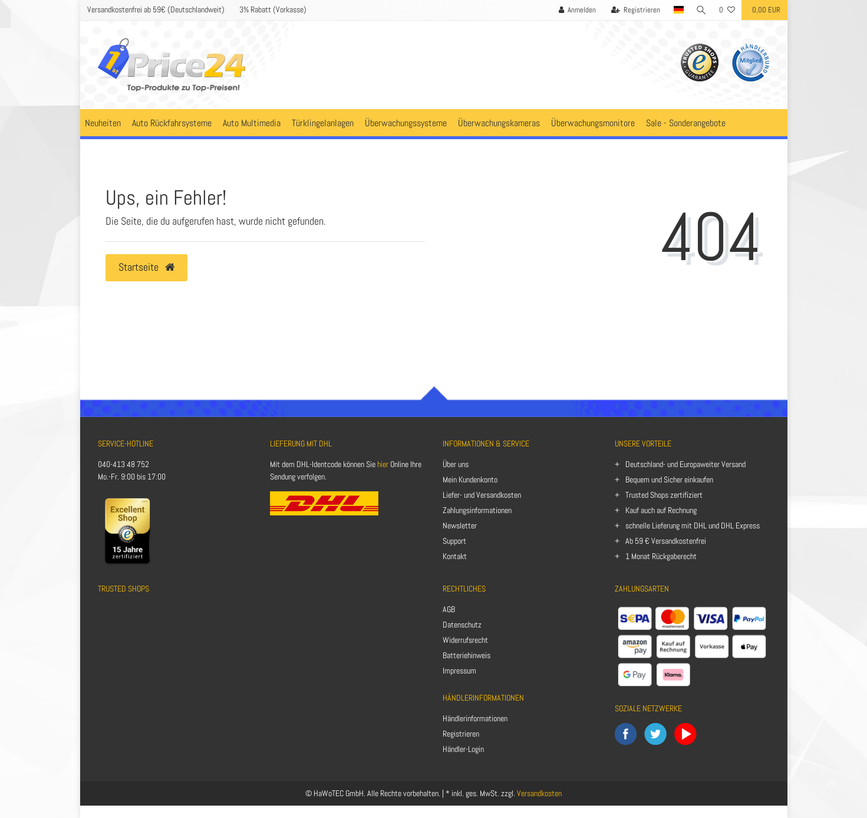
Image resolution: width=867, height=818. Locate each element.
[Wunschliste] (727, 10)
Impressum (459, 670)
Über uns (456, 464)
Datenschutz (462, 624)
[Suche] (701, 10)
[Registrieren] (635, 10)
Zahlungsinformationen (477, 510)
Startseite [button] (146, 267)
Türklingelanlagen (323, 123)
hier (382, 464)
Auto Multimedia (252, 123)
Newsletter (460, 525)
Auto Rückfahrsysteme (172, 123)
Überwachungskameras (499, 123)
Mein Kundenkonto (470, 479)
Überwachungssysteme (406, 123)
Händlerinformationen (475, 718)
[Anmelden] (576, 10)
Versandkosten (539, 793)
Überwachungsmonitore (593, 123)
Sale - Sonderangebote (686, 123)
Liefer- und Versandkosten (482, 495)
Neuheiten (103, 123)
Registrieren (461, 733)
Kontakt (455, 556)
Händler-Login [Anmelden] (463, 749)
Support (454, 541)
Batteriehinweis (466, 655)
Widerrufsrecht (465, 640)
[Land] (678, 10)
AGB (449, 609)
